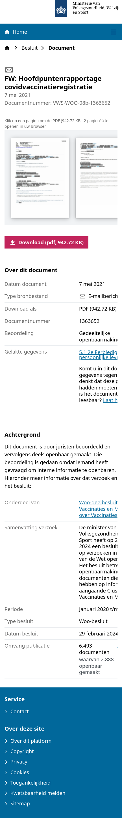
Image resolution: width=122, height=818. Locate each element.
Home (15, 31)
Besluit (31, 47)
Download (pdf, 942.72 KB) (46, 242)
